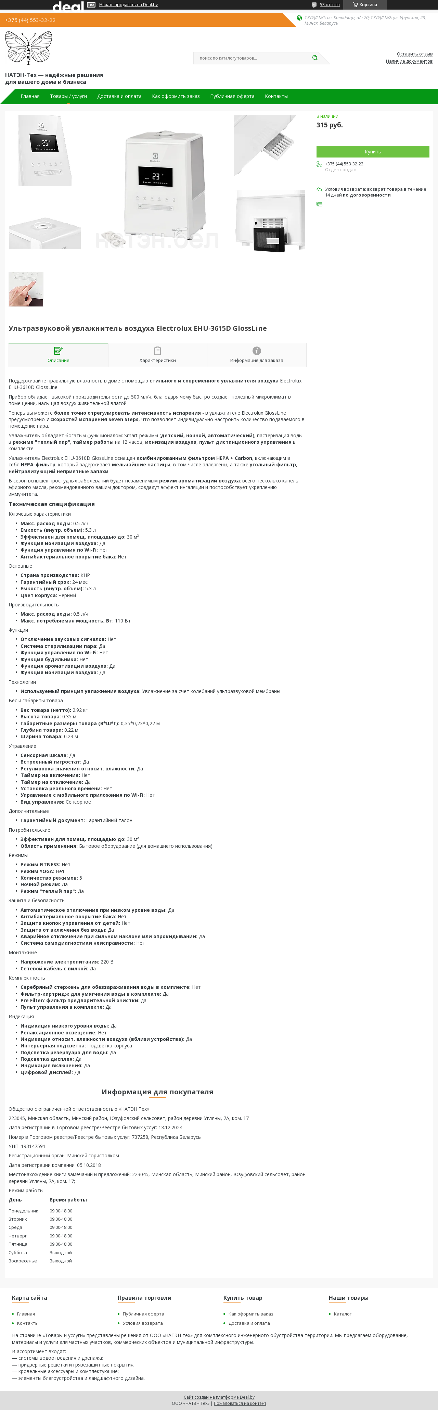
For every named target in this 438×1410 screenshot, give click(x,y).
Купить (373, 151)
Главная (30, 96)
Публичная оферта (232, 96)
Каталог (342, 1314)
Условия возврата (143, 1323)
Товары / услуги (68, 96)
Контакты (276, 96)
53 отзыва (330, 5)
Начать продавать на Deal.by (128, 4)
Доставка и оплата (119, 96)
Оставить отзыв (415, 54)
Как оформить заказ (176, 96)
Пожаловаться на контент (240, 1403)
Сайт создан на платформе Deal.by (219, 1397)
